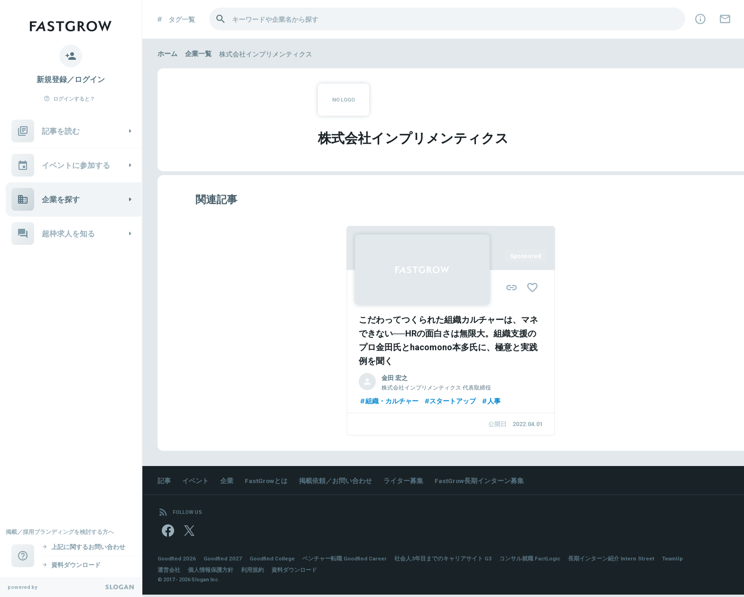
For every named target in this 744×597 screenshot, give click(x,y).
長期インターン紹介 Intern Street (622, 560)
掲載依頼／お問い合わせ (336, 481)
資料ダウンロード (294, 572)
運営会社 (169, 572)
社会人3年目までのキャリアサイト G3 (452, 560)
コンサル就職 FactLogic (540, 560)
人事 (491, 401)
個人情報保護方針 (210, 572)
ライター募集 (404, 481)
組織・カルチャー (388, 401)
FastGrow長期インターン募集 (481, 481)
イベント (195, 481)
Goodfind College (276, 560)
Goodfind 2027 (225, 560)
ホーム (167, 53)
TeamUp (685, 560)
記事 (164, 481)
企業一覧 (198, 53)
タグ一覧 (175, 19)
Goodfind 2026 (177, 560)
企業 (226, 481)
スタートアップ (449, 401)
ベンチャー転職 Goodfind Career (352, 560)
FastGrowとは (266, 481)
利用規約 (252, 572)
